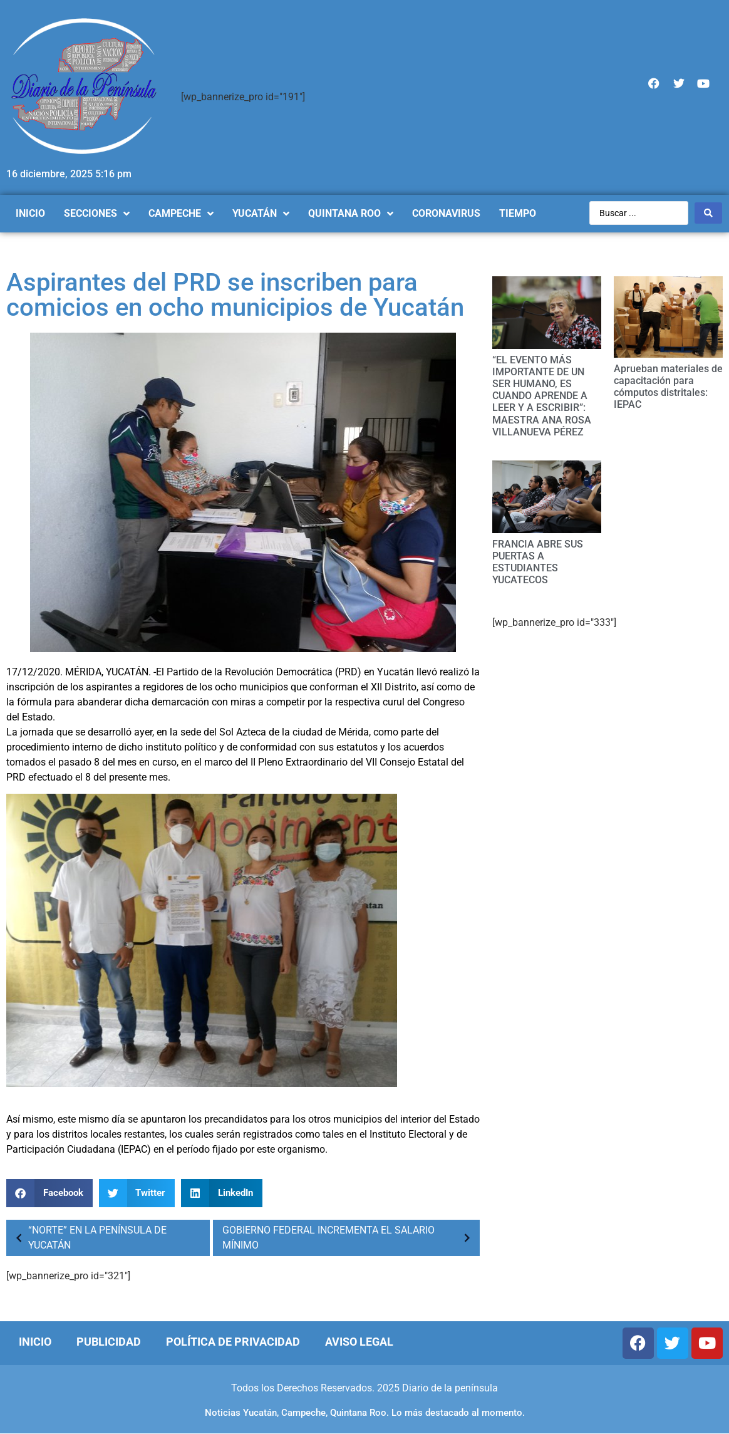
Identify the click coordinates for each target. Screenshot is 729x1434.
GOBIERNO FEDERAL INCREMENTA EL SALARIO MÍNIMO (349, 1237)
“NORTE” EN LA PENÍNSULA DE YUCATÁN (88, 1237)
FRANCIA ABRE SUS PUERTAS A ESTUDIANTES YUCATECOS (537, 562)
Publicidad (108, 1341)
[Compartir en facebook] (49, 1193)
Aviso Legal (359, 1341)
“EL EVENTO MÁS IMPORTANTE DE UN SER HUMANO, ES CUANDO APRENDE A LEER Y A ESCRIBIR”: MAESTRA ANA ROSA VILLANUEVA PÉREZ (541, 396)
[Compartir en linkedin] (221, 1193)
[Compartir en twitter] (137, 1193)
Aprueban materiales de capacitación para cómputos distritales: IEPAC (668, 387)
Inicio (35, 1341)
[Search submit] (708, 213)
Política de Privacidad (233, 1341)
